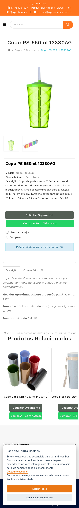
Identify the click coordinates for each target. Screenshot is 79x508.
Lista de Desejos (19, 232)
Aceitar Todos (39, 489)
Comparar (15, 237)
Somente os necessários (39, 497)
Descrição (11, 270)
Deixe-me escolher (17, 471)
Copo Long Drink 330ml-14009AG (25, 397)
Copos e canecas (25, 50)
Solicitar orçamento (39, 215)
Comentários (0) (33, 270)
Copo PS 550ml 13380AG (56, 50)
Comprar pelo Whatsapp (40, 223)
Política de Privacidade (20, 479)
